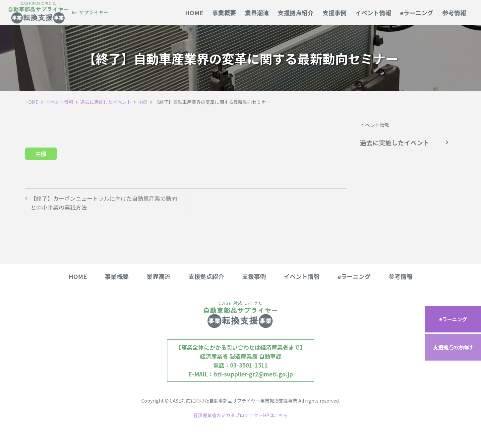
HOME (31, 102)
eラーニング (453, 319)
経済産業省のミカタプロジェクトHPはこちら (240, 415)
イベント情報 (59, 102)
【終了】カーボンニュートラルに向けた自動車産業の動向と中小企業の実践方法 (103, 202)
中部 (143, 102)
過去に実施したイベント (105, 102)
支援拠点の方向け (453, 347)
